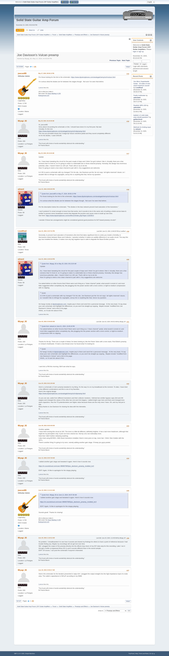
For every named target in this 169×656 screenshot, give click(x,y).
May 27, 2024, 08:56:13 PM (46, 73)
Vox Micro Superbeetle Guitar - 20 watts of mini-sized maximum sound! (141, 83)
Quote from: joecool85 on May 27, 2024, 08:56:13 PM (59, 194)
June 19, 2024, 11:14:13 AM (46, 490)
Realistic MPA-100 (139, 105)
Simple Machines (30, 653)
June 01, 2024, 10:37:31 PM (46, 231)
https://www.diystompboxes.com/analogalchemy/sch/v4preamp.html (62, 131)
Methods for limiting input (142, 127)
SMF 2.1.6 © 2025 (19, 653)
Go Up (19, 601)
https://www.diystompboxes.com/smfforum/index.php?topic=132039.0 (70, 215)
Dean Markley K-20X (54, 93)
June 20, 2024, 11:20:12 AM (46, 538)
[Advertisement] (141, 172)
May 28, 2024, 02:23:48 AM (46, 121)
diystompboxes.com (59, 304)
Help (136, 653)
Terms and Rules (144, 653)
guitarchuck (137, 119)
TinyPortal (131, 653)
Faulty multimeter (139, 95)
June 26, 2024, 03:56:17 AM (46, 570)
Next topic (126, 60)
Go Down (20, 66)
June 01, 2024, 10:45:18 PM (46, 259)
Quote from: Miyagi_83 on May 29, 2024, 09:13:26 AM (59, 264)
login (134, 51)
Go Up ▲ (152, 653)
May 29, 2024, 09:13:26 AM (46, 153)
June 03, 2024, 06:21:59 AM (46, 383)
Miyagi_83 (22, 121)
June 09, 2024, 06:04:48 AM (46, 425)
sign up (141, 51)
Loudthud (139, 87)
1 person (40, 87)
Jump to (100, 611)
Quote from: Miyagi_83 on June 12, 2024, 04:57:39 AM (59, 495)
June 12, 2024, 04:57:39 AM (46, 458)
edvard (138, 129)
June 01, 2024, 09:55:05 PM (46, 189)
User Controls (138, 40)
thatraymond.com (43, 95)
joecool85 (22, 73)
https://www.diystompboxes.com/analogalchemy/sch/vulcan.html (93, 77)
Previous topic (115, 60)
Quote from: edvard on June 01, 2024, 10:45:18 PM (58, 326)
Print (128, 67)
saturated (136, 97)
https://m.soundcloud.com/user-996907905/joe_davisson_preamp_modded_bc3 (66, 466)
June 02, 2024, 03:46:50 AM (46, 321)
